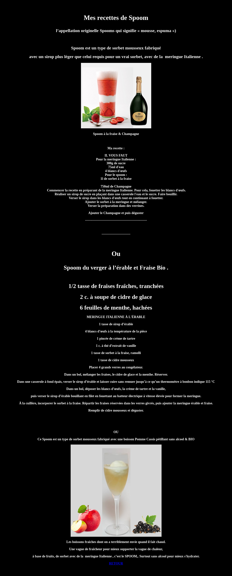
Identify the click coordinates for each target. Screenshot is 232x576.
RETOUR (116, 563)
